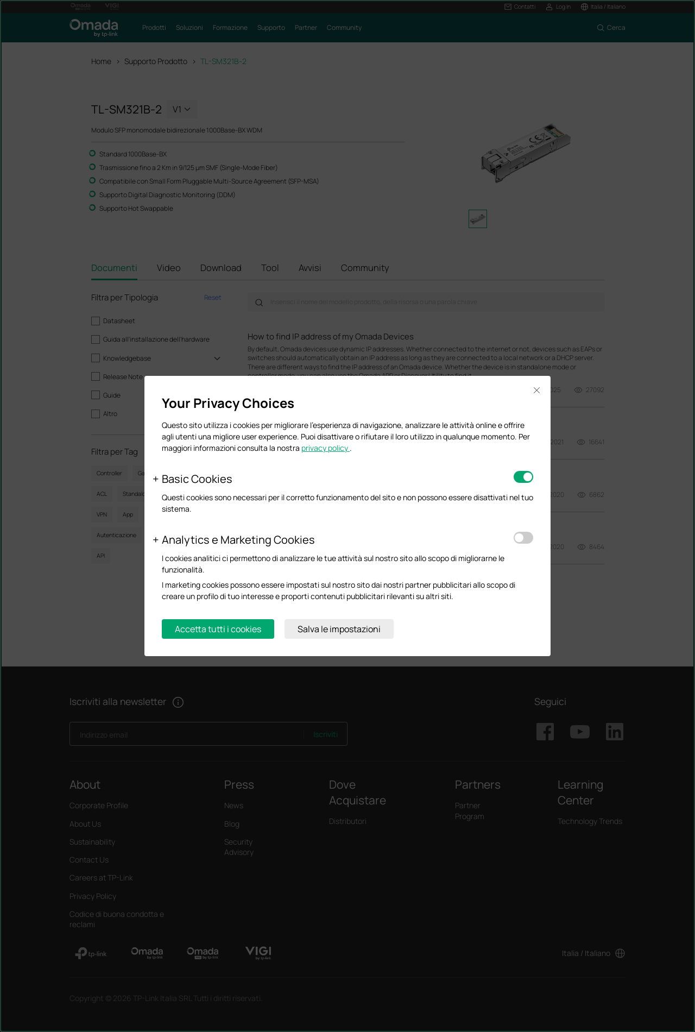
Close (536, 390)
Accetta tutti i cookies (218, 629)
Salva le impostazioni (339, 629)
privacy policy (325, 448)
